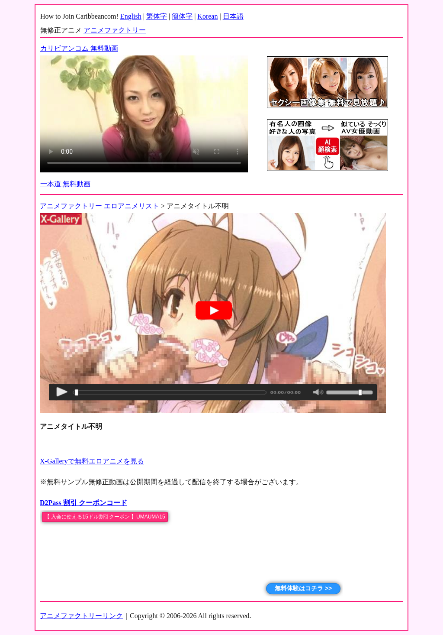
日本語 (233, 16)
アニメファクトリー (114, 30)
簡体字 (182, 16)
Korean (207, 16)
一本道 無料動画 (65, 184)
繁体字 (156, 16)
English (130, 16)
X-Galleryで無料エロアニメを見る (92, 461)
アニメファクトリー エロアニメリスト (99, 206)
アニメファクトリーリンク (81, 615)
